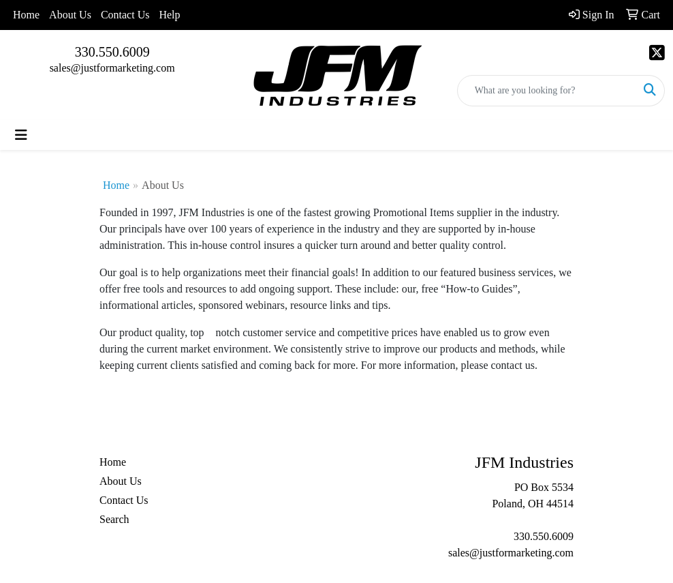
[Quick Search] (546, 90)
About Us (70, 14)
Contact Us (125, 14)
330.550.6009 (112, 51)
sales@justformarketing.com (112, 68)
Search (114, 519)
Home (26, 14)
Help (169, 14)
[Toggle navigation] (21, 135)
